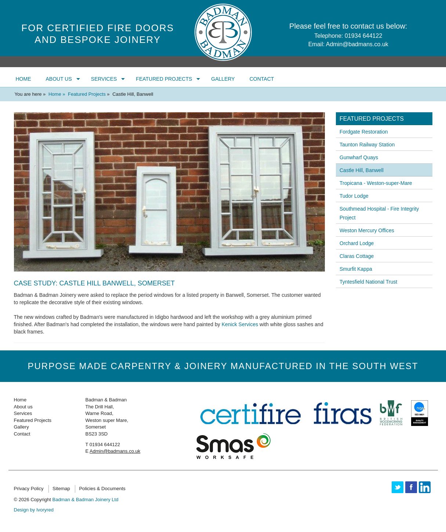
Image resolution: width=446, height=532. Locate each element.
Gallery (223, 79)
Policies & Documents (102, 488)
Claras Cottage (357, 256)
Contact (262, 79)
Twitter (397, 487)
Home (23, 79)
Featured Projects (164, 79)
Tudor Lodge (354, 196)
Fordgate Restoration (364, 132)
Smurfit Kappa (356, 269)
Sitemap (61, 488)
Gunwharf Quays (359, 157)
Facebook (411, 487)
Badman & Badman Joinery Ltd (85, 499)
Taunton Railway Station (367, 144)
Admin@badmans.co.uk (357, 44)
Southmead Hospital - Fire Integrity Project (379, 213)
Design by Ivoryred (34, 510)
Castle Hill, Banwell (362, 170)
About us (59, 79)
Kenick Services (240, 324)
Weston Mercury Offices (367, 230)
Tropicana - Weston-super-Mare (376, 183)
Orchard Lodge (357, 243)
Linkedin (425, 487)
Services (104, 79)
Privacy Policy (29, 488)
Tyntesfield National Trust (368, 282)
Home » (57, 94)
